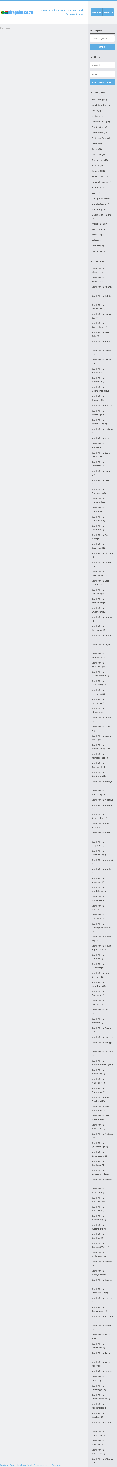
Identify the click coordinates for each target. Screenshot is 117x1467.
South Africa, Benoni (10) (102, 361)
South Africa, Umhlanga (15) (99, 1387)
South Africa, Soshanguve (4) (99, 1254)
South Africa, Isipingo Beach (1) (102, 737)
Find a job (108, 12)
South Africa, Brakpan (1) (102, 431)
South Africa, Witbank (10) (102, 1461)
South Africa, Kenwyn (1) (102, 783)
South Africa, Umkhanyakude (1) (101, 1397)
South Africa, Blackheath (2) (98, 380)
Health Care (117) (100, 176)
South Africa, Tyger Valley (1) (101, 1364)
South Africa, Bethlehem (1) (98, 370)
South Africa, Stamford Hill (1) (100, 1291)
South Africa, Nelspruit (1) (98, 966)
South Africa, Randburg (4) (98, 1163)
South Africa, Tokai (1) (101, 1355)
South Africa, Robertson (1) (98, 1199)
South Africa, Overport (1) (98, 1002)
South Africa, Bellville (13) (102, 352)
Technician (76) (99, 251)
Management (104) (101, 198)
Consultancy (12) (99, 132)
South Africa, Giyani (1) (101, 646)
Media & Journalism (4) (101, 216)
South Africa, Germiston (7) (98, 628)
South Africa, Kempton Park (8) (100, 756)
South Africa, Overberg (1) (98, 993)
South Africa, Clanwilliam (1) (99, 509)
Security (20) (98, 245)
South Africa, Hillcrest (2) (98, 710)
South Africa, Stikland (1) (102, 1318)
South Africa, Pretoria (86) (102, 1136)
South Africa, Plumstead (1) (98, 1090)
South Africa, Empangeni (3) (99, 610)
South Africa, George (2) (102, 619)
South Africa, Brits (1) (102, 438)
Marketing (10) (99, 209)
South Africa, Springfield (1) (99, 1272)
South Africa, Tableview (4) (98, 1345)
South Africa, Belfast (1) (102, 343)
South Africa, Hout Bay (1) (101, 728)
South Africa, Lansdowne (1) (99, 853)
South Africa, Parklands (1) (98, 1020)
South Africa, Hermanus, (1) (98, 701)
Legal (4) (96, 193)
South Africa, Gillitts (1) (101, 637)
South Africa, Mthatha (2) (98, 957)
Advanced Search (74, 13)
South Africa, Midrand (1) (98, 907)
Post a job (96, 12)
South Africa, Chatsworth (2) (99, 491)
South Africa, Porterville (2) (98, 1126)
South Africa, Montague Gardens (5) (101, 927)
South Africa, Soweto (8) (102, 1263)
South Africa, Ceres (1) (101, 482)
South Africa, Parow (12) (101, 1030)
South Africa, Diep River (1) (100, 537)
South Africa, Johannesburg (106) (101, 747)
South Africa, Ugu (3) (102, 1371)
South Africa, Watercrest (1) (98, 1433)
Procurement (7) (99, 223)
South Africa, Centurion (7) (98, 464)
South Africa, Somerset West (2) (100, 1245)
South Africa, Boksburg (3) (98, 412)
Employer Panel (75, 10)
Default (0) (97, 143)
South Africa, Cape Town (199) (101, 455)
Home (44, 10)
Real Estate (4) (98, 229)
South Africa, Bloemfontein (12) (100, 389)
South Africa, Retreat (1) (102, 1181)
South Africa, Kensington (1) (99, 774)
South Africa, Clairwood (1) (98, 500)
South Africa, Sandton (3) (98, 1236)
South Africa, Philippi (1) (102, 1044)
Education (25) (98, 154)
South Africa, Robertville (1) (98, 1208)
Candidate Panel (57, 10)
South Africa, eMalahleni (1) (99, 601)
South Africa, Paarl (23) (101, 1011)
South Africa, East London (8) (100, 582)
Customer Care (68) (101, 138)
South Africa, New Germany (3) (100, 975)
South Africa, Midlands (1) (98, 898)
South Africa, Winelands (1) (98, 1451)
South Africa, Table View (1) (101, 1336)
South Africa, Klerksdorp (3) (98, 792)
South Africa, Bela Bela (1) (100, 334)
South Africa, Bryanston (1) (98, 445)
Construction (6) (99, 127)
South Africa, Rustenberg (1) (99, 1218)
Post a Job (56, 1465)
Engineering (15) (100, 160)
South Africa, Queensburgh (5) (100, 1145)
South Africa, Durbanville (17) (99, 573)
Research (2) (98, 234)
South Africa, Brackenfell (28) (99, 422)
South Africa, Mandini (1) (102, 862)
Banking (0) (97, 110)
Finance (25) (97, 165)
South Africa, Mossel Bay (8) (102, 938)
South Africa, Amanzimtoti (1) (99, 279)
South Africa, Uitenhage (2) (98, 1378)
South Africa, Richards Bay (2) (99, 1190)
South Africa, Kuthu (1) (101, 834)
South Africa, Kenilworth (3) (98, 765)
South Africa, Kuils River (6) (100, 825)
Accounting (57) (99, 99)
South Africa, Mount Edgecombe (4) (101, 947)
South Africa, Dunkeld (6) (102, 555)
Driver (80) (97, 149)
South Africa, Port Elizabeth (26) (100, 1099)
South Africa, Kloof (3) (102, 799)
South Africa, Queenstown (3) (99, 1154)
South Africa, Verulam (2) (98, 1415)
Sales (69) (96, 240)
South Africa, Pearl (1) (102, 1037)
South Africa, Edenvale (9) (98, 592)
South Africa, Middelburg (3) (99, 889)
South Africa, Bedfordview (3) (99, 325)
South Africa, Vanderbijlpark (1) (100, 1406)
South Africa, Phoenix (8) (102, 1053)
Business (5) (97, 116)
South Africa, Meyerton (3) (98, 880)
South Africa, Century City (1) (102, 473)
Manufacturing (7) (100, 203)
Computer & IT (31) (101, 121)
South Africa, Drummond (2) (99, 546)
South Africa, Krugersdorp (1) (99, 816)
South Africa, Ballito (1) (101, 298)
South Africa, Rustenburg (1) (99, 1227)
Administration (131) (101, 105)
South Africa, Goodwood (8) (98, 655)
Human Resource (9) (101, 182)
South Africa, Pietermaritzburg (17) (102, 1062)
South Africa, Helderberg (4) (99, 683)
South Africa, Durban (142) (102, 564)
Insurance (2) (98, 187)
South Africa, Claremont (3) (98, 518)
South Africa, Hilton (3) (101, 719)
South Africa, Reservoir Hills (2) (100, 1172)
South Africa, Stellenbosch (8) (99, 1309)
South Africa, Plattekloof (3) (98, 1081)
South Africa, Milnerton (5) (98, 916)
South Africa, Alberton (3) (98, 270)
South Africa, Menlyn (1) (102, 871)
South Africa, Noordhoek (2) (99, 984)
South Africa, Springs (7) (102, 1282)
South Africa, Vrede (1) (101, 1424)
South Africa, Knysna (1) (102, 807)
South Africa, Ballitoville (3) (98, 307)
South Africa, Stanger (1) (102, 1300)
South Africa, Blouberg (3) (98, 398)
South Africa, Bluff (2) (102, 405)
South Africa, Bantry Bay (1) (101, 316)
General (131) (98, 171)
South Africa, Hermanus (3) (98, 692)
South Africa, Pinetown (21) (98, 1072)
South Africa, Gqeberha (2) (98, 664)
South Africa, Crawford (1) (98, 528)
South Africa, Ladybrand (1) (98, 843)
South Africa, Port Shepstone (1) (100, 1108)
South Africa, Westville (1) (98, 1442)
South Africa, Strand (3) (102, 1327)
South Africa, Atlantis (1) (102, 288)
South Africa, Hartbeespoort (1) (100, 674)
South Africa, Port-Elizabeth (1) (101, 1117)
